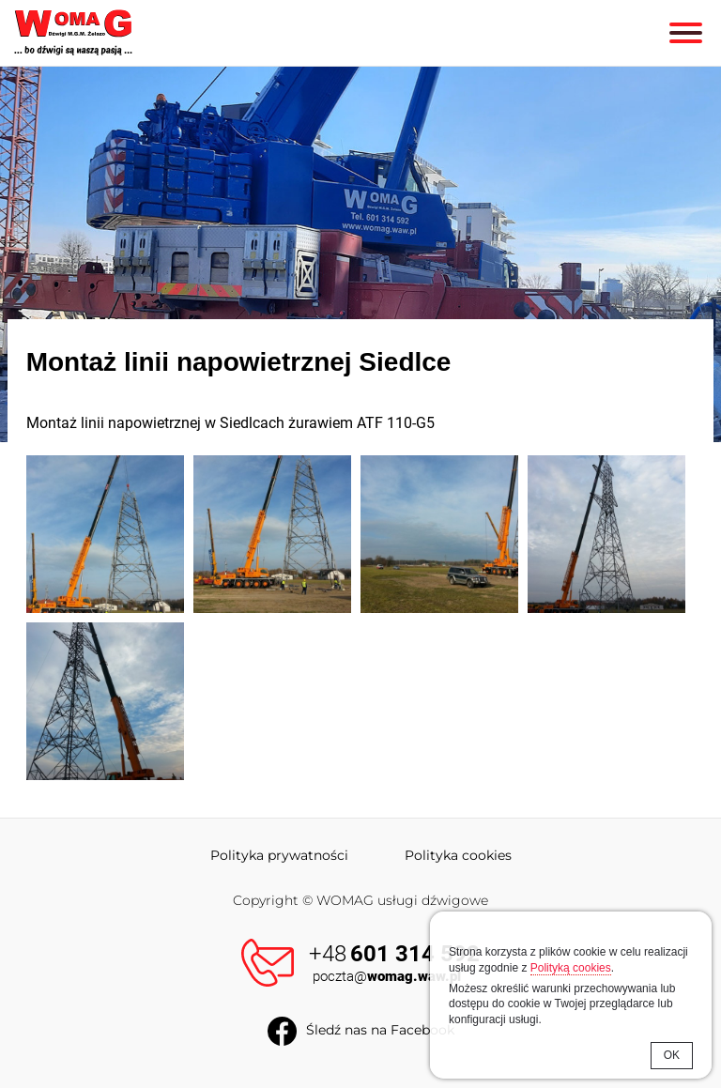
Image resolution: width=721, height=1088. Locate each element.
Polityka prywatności (279, 855)
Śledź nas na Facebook (380, 1029)
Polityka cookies (458, 855)
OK (672, 1055)
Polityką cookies (570, 967)
